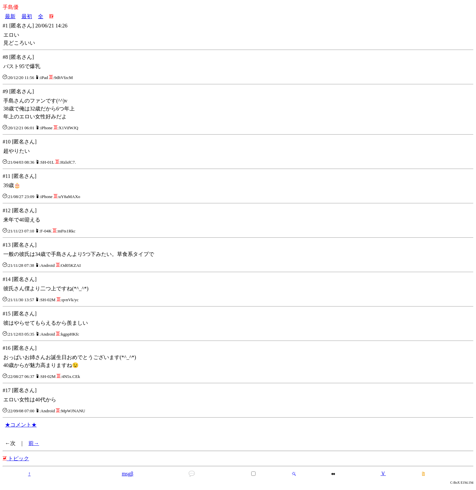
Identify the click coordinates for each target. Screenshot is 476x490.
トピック (16, 458)
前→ (33, 443)
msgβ (127, 473)
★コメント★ (21, 425)
